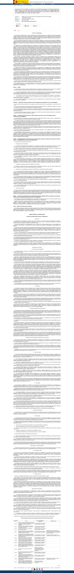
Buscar (21, 5)
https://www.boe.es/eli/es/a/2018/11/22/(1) (29, 21)
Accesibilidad (33, 567)
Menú (52, 4)
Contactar (15, 567)
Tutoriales (52, 567)
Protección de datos (38, 567)
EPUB (28, 25)
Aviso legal (28, 567)
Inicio (18, 5)
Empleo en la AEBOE (57, 567)
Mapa (26, 567)
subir (59, 565)
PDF (19, 25)
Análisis (18, 30)
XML (36, 25)
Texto (15, 30)
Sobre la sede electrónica (20, 567)
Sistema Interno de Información (46, 567)
